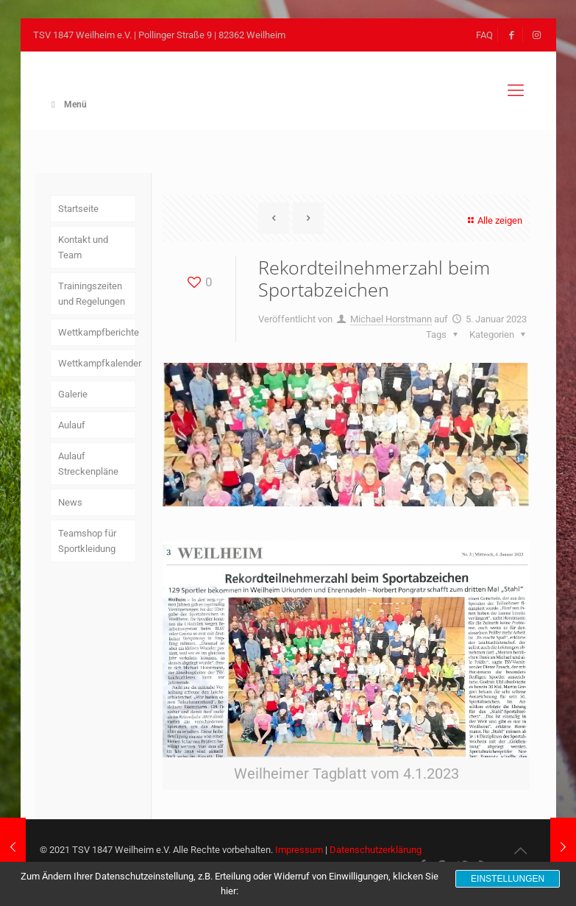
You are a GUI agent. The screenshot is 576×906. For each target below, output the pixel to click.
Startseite (78, 208)
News (70, 502)
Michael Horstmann (391, 319)
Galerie (73, 394)
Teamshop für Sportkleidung (87, 541)
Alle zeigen (493, 220)
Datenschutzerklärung (376, 849)
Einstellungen (507, 879)
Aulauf (71, 425)
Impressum (299, 849)
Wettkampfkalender (97, 363)
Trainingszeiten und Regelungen (91, 293)
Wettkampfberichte (97, 332)
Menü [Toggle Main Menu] (68, 104)
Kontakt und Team (83, 247)
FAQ (484, 34)
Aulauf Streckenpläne (88, 463)
